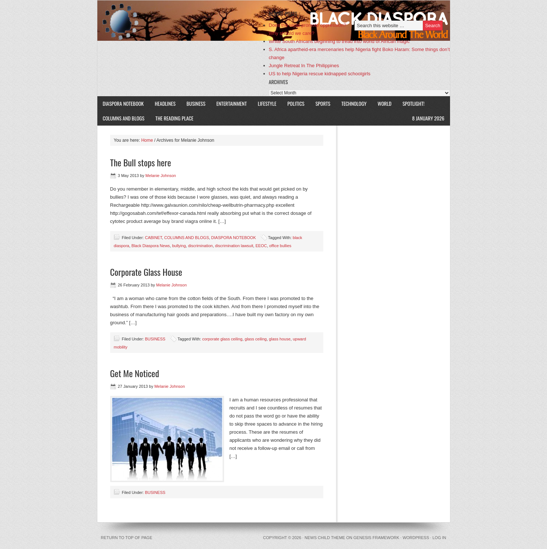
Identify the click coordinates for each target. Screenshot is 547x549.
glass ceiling (256, 339)
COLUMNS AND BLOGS (124, 118)
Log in (439, 537)
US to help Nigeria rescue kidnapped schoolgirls (320, 73)
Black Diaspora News (151, 245)
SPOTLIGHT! (411, 103)
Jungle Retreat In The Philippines (304, 65)
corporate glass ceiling (222, 339)
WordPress (416, 537)
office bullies (280, 245)
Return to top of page (126, 537)
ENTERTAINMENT (231, 103)
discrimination (200, 245)
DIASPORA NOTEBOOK (123, 103)
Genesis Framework (376, 537)
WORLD (382, 103)
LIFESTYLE (264, 103)
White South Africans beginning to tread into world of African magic (339, 41)
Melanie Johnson (160, 175)
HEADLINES (165, 103)
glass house (280, 339)
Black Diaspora (182, 20)
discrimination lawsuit (234, 245)
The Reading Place (174, 118)
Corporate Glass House (146, 271)
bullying (179, 245)
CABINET (153, 237)
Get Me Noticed (134, 373)
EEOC (261, 245)
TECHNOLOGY (354, 103)
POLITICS (295, 103)
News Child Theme (325, 537)
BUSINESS (196, 103)
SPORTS (323, 103)
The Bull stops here (140, 162)
